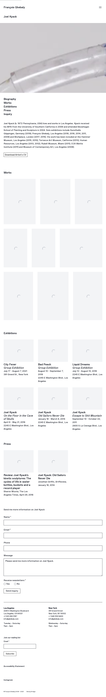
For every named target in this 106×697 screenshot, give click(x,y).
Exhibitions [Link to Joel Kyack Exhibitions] (10, 106)
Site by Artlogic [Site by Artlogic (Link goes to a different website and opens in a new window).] (31, 691)
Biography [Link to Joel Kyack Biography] (10, 99)
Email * (7, 529)
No (18, 584)
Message (8, 555)
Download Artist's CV (16, 155)
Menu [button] (100, 7)
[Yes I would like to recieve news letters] (5, 584)
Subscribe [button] (10, 654)
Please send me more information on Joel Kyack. (53, 567)
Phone (7, 542)
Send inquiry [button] (12, 591)
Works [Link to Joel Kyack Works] (7, 102)
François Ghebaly (14, 7)
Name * (7, 517)
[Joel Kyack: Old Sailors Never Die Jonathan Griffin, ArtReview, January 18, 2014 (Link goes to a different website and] (53, 468)
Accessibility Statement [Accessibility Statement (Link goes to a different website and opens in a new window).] (14, 666)
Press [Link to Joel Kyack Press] (7, 110)
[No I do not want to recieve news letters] (15, 584)
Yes (8, 584)
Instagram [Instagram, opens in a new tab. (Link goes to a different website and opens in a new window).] (8, 680)
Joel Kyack (10, 16)
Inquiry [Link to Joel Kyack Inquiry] (8, 114)
